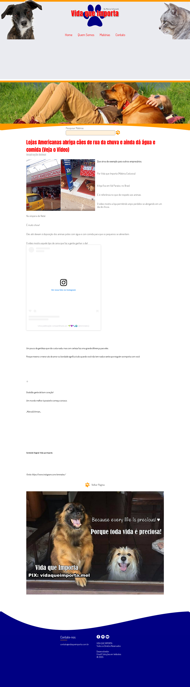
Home (68, 35)
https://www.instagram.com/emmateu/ (49, 474)
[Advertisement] (95, 60)
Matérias (105, 35)
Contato (120, 35)
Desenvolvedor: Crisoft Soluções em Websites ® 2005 (109, 654)
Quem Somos (86, 35)
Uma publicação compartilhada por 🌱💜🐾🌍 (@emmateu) (63, 326)
